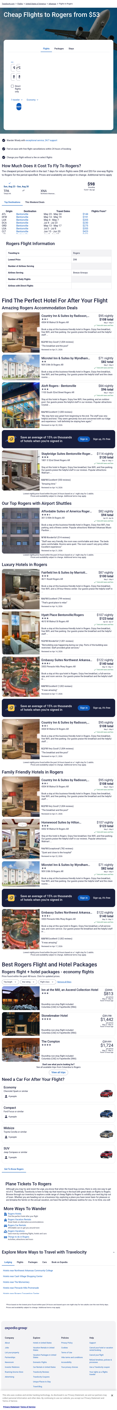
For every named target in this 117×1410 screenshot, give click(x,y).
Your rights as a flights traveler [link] (98, 1373)
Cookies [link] (64, 1348)
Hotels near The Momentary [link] (16, 1282)
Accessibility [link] (66, 1362)
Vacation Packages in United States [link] (44, 1356)
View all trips (58, 1072)
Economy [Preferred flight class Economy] (33, 94)
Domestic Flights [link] (40, 1362)
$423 (85, 231)
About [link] (7, 1343)
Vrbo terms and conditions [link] (72, 1357)
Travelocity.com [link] (8, 4)
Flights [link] (20, 4)
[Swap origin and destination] (59, 67)
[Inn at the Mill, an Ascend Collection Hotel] (77, 998)
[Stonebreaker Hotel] (77, 1024)
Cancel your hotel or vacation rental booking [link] (101, 1349)
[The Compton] (77, 1050)
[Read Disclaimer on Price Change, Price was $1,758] (107, 1015)
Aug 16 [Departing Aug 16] (21, 78)
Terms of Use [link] (66, 1353)
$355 (85, 228)
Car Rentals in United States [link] (44, 1367)
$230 (85, 222)
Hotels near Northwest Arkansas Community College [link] (28, 1270)
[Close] (112, 1395)
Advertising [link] (9, 1377)
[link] (58, 1215)
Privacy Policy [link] (67, 1343)
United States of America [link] (36, 4)
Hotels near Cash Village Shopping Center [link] (23, 1276)
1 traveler (17, 94)
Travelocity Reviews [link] (41, 1372)
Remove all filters (64, 982)
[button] (58, 1252)
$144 (85, 214)
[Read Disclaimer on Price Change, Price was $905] (108, 990)
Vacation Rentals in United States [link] (43, 1349)
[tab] (46, 48)
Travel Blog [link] (37, 1387)
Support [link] (92, 1343)
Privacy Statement (11, 1407)
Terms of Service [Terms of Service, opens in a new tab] (27, 1407)
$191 (85, 217)
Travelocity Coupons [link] (41, 1377)
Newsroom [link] (9, 1362)
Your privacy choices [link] (69, 1367)
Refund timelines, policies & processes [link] (100, 1361)
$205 (85, 219)
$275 (85, 225)
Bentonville (22, 214)
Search (58, 101)
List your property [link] (12, 1353)
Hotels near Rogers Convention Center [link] (21, 1293)
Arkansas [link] (52, 4)
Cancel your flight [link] (96, 1355)
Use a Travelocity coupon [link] (99, 1367)
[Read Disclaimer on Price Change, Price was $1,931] (107, 1041)
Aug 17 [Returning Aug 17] (70, 78)
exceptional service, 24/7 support (41, 140)
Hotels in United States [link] (42, 1343)
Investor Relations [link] (12, 1367)
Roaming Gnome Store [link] (14, 1372)
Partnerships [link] (10, 1357)
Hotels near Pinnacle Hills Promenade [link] (21, 1288)
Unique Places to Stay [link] (42, 1382)
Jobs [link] (7, 1348)
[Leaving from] (34, 67)
